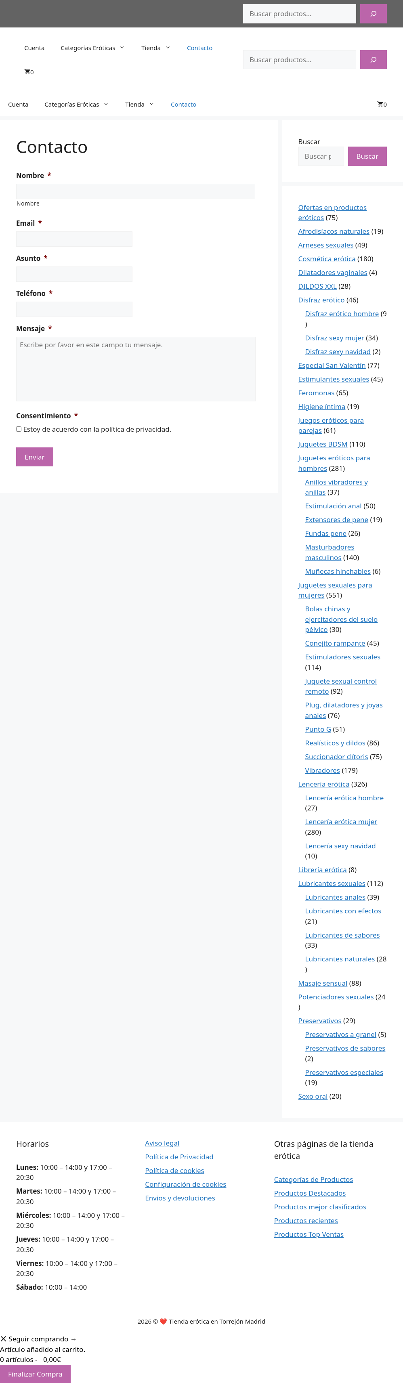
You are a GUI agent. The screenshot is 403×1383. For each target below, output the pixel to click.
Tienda (160, 48)
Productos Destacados (310, 1193)
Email (29, 223)
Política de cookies (174, 1170)
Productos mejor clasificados (320, 1206)
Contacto (199, 48)
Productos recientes (306, 1220)
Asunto (32, 258)
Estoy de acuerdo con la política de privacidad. (97, 429)
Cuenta (34, 48)
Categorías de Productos (313, 1179)
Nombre (33, 175)
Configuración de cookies (185, 1184)
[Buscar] (373, 13)
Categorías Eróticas (97, 48)
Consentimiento (47, 415)
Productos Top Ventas (309, 1234)
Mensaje (34, 328)
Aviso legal (162, 1143)
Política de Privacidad (179, 1156)
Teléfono (34, 293)
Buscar (309, 141)
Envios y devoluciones (180, 1198)
